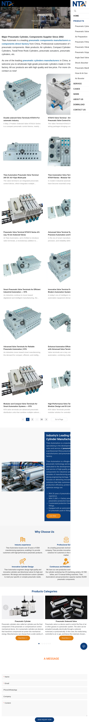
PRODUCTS (52, 21)
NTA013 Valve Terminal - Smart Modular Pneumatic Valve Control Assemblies (64, 119)
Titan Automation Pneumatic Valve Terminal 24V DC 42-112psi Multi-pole (21, 176)
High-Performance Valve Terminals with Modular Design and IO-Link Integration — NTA (65, 405)
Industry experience (23, 545)
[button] (38, 643)
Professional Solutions (66, 545)
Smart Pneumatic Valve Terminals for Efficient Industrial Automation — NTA (21, 290)
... (37, 419)
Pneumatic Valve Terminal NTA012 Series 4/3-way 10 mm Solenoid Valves (21, 233)
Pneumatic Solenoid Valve (66, 621)
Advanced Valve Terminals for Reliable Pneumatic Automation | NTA (18, 348)
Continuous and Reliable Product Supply (66, 567)
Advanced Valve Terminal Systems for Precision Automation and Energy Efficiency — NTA (66, 233)
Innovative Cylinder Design (23, 567)
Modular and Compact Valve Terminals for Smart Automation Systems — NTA (20, 405)
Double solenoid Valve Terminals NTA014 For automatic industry (21, 119)
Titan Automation (37, 21)
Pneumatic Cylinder (23, 621)
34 (42, 419)
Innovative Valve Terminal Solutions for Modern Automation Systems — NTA (63, 290)
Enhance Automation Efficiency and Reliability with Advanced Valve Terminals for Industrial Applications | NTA (66, 348)
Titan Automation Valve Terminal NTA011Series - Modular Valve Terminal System (64, 176)
